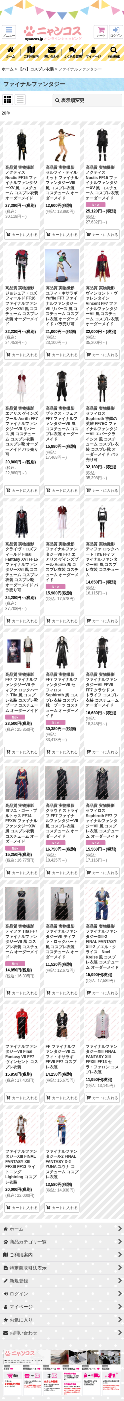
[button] (9, 32)
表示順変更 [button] (69, 100)
